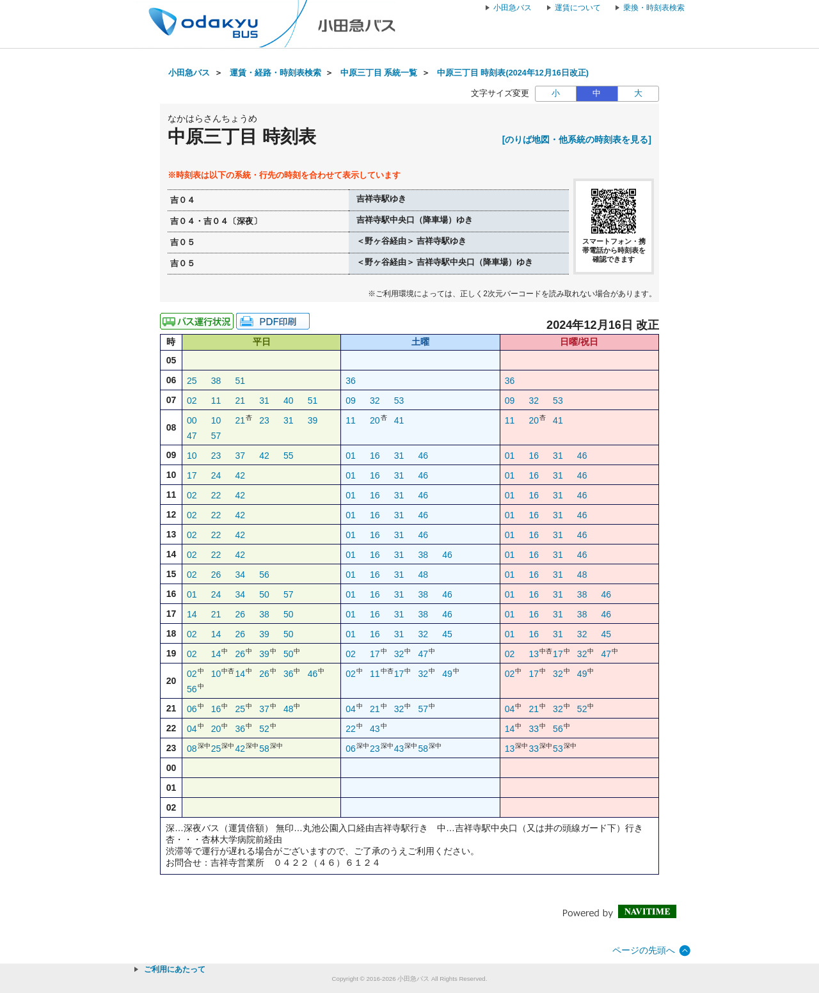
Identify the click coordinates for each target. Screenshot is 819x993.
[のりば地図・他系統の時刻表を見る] (576, 139)
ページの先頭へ (643, 950)
